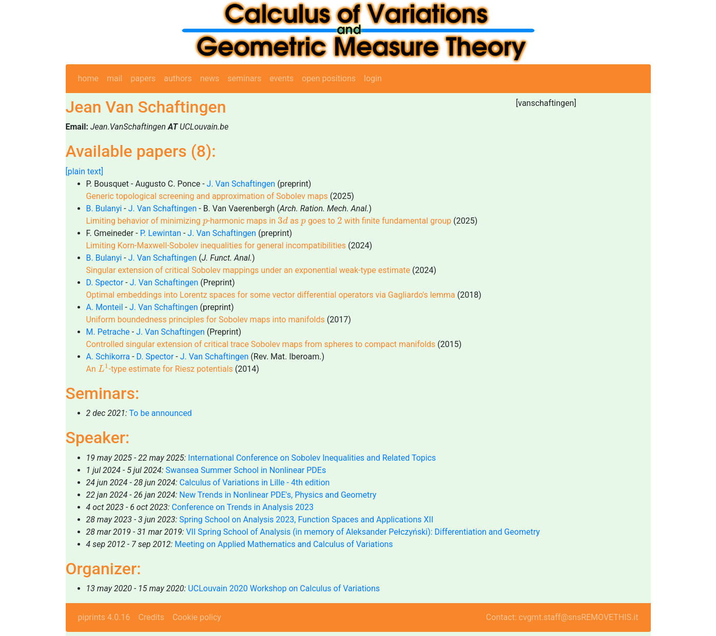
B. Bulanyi (104, 208)
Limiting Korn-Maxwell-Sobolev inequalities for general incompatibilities (216, 245)
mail (115, 78)
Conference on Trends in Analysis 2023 (242, 507)
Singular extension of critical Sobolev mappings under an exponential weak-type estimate (248, 270)
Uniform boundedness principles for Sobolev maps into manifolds (205, 319)
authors (177, 78)
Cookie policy (196, 617)
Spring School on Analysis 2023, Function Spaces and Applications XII (306, 519)
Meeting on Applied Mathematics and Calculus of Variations (284, 544)
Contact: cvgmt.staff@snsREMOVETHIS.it (562, 617)
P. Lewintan (160, 233)
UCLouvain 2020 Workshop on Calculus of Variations (284, 588)
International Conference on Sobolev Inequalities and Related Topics (312, 458)
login (373, 78)
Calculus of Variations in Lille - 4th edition (254, 482)
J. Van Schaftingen (241, 184)
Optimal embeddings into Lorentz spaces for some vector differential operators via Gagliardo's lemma (270, 295)
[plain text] (85, 171)
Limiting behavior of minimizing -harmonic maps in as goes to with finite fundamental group (269, 221)
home (88, 78)
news (210, 78)
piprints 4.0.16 (104, 617)
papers (143, 78)
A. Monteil (104, 307)
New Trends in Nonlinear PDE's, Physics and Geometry (277, 495)
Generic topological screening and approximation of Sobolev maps (207, 196)
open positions (329, 78)
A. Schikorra (108, 356)
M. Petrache (108, 332)
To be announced (160, 413)
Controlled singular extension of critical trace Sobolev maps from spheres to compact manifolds (261, 344)
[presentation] (205, 222)
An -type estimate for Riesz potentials (159, 369)
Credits (151, 617)
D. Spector (105, 282)
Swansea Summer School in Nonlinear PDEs (245, 470)
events (281, 78)
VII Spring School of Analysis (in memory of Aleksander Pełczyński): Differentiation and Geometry (362, 532)
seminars (244, 78)
